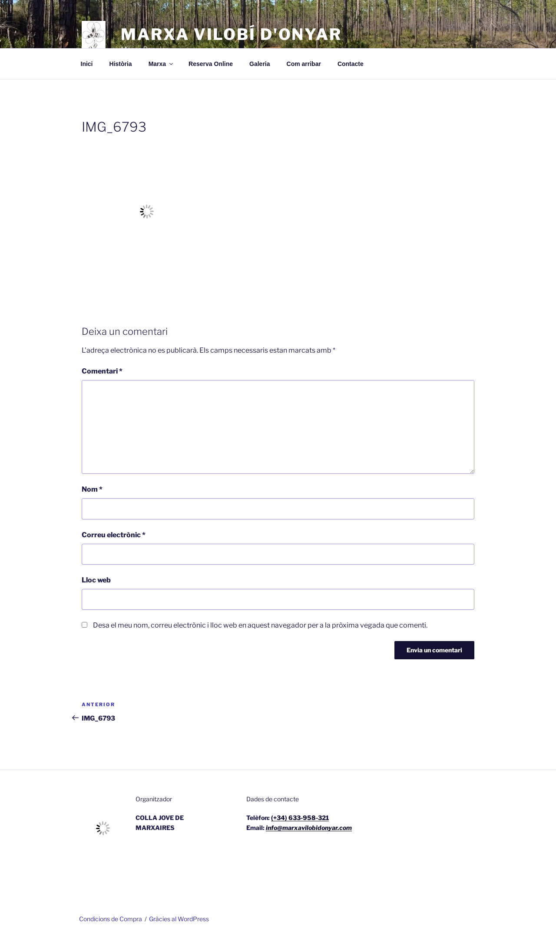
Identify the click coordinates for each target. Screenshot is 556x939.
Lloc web (96, 580)
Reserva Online (211, 63)
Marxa (161, 63)
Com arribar (304, 63)
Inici (87, 63)
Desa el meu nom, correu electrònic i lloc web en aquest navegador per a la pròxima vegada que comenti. (260, 625)
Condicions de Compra (110, 918)
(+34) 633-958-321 (300, 817)
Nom (92, 489)
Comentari (102, 371)
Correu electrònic (114, 535)
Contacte (351, 63)
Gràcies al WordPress (179, 918)
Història (120, 63)
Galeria (259, 63)
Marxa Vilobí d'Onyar (231, 34)
